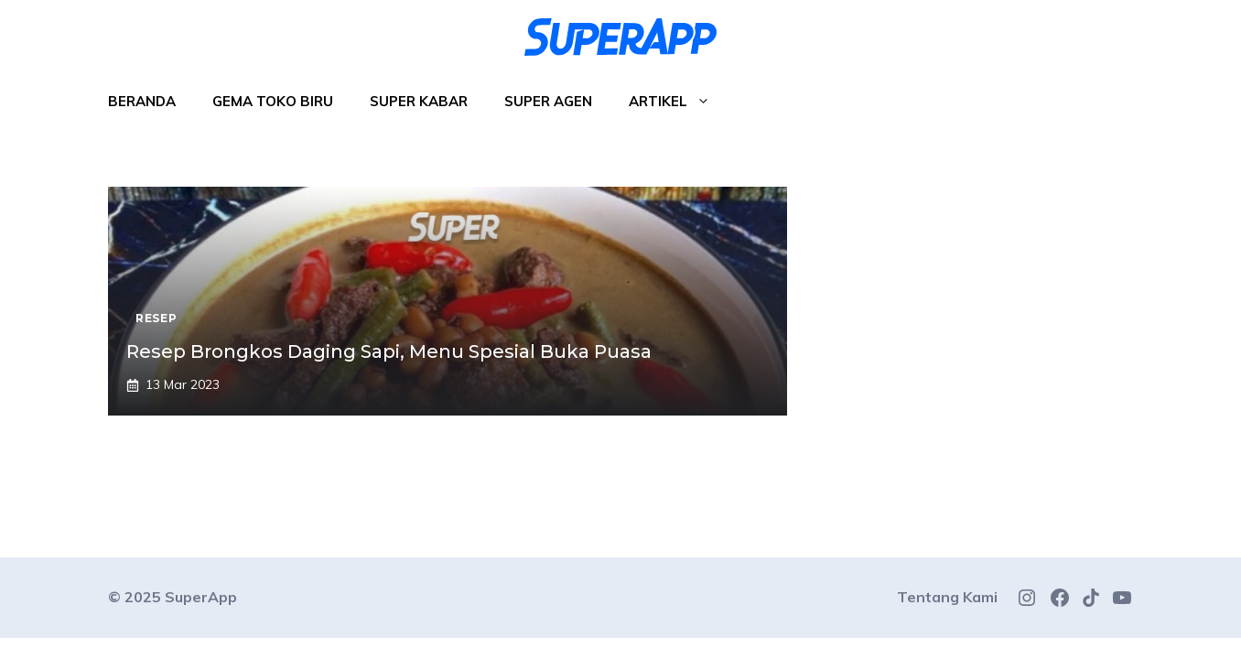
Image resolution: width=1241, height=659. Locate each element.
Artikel (678, 101)
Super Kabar (419, 101)
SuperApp (201, 597)
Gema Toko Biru (272, 101)
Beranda (142, 101)
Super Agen (548, 101)
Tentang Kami (947, 597)
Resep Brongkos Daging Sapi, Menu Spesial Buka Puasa (389, 351)
